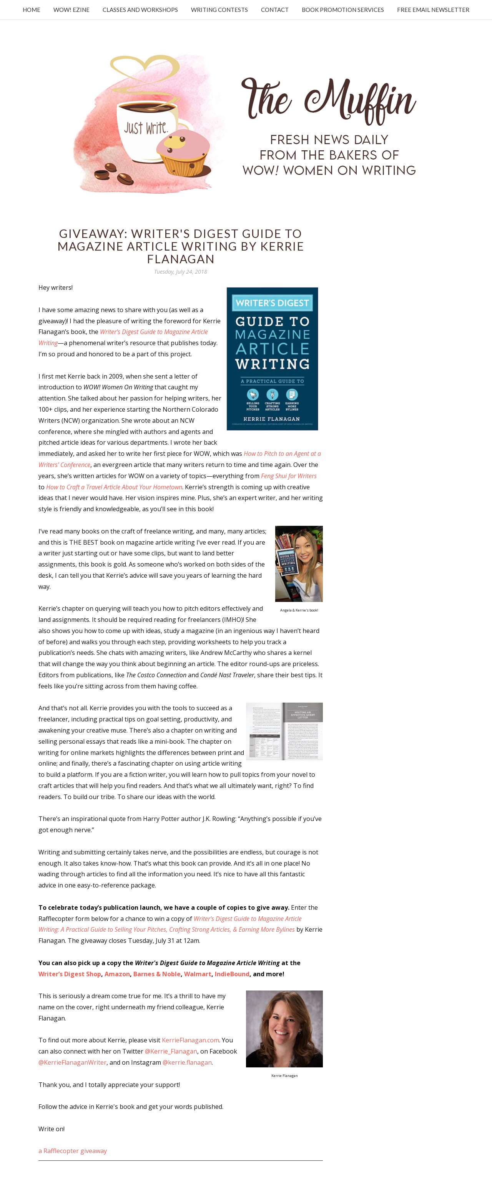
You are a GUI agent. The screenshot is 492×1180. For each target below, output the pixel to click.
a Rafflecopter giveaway (72, 1151)
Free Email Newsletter (433, 9)
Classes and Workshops (140, 9)
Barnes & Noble (157, 974)
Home (31, 9)
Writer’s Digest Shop (69, 974)
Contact (275, 9)
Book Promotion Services (343, 9)
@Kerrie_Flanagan (171, 1051)
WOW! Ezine (71, 9)
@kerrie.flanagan (187, 1062)
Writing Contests (219, 9)
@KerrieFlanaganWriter (72, 1062)
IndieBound (232, 974)
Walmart (197, 974)
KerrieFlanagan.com (190, 1040)
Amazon (117, 974)
